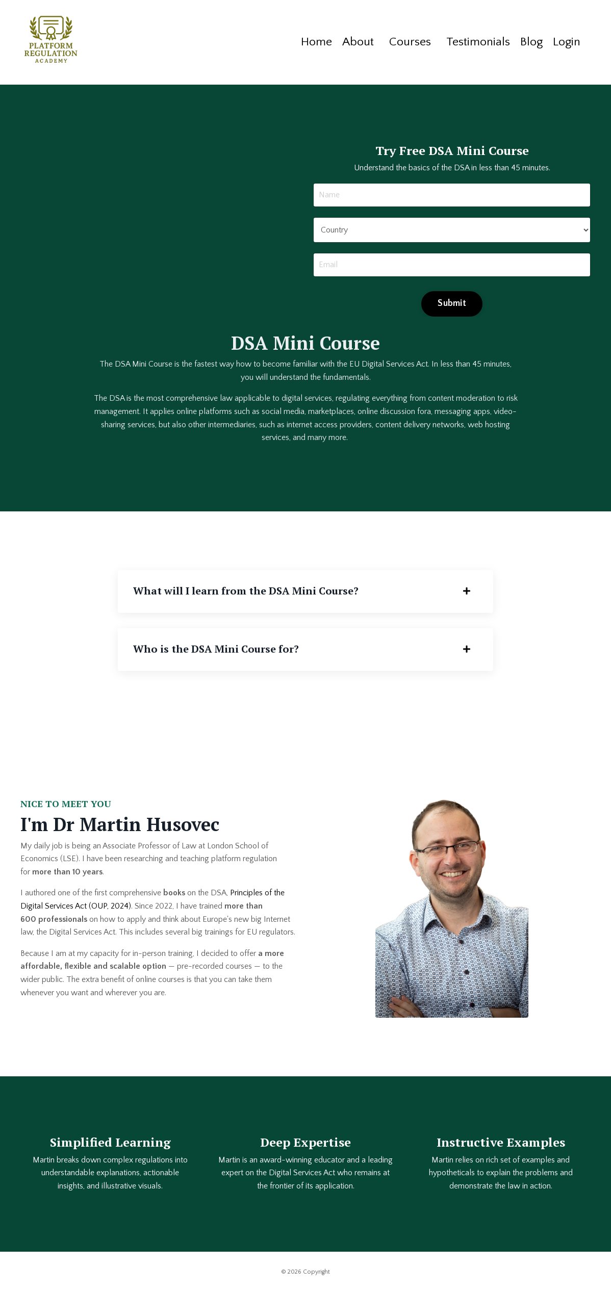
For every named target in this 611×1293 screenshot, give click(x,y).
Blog (529, 41)
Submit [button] (452, 303)
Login (565, 41)
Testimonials (474, 41)
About (352, 41)
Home (310, 41)
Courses (405, 41)
